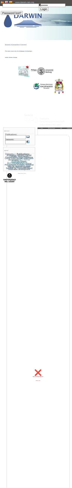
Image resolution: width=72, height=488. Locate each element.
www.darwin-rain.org (24, 2)
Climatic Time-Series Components (17, 156)
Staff (61, 128)
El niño (25, 159)
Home (42, 128)
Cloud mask (10, 158)
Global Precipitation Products (18, 164)
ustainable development (19, 169)
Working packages (51, 128)
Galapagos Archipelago (17, 162)
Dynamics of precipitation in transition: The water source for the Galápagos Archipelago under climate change (18, 51)
